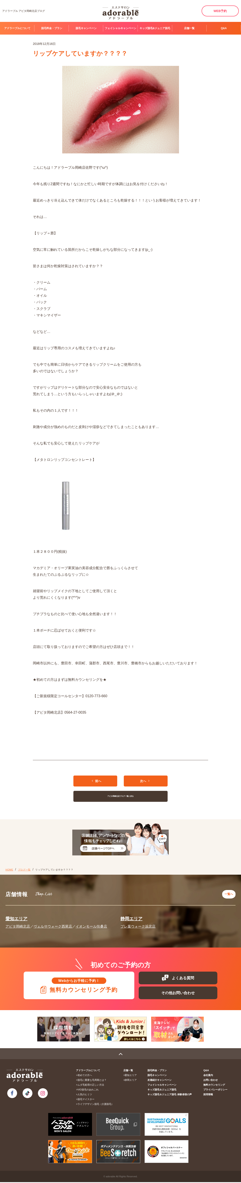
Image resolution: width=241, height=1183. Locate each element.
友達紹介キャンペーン (161, 1080)
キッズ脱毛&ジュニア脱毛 (155, 28)
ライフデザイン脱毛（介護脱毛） (96, 1105)
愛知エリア (16, 916)
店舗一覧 (189, 28)
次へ (145, 781)
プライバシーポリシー (216, 1090)
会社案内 (208, 1076)
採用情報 (208, 1095)
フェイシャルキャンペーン (120, 28)
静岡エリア (131, 916)
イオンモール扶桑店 (91, 924)
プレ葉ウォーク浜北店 (138, 924)
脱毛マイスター (86, 1100)
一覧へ (228, 893)
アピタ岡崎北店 (17, 924)
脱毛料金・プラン (51, 28)
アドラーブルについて (17, 28)
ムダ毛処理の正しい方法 (91, 1085)
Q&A (224, 28)
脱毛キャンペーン (86, 28)
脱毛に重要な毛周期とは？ (92, 1080)
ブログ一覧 (24, 869)
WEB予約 (220, 11)
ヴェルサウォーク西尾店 (53, 924)
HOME (9, 869)
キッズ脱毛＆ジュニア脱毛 (163, 1090)
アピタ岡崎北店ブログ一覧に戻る (120, 796)
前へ (96, 781)
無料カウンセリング (214, 1085)
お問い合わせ (211, 1080)
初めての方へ (85, 1076)
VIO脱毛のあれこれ (88, 1090)
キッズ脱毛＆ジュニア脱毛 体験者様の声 (171, 1095)
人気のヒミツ (85, 1095)
